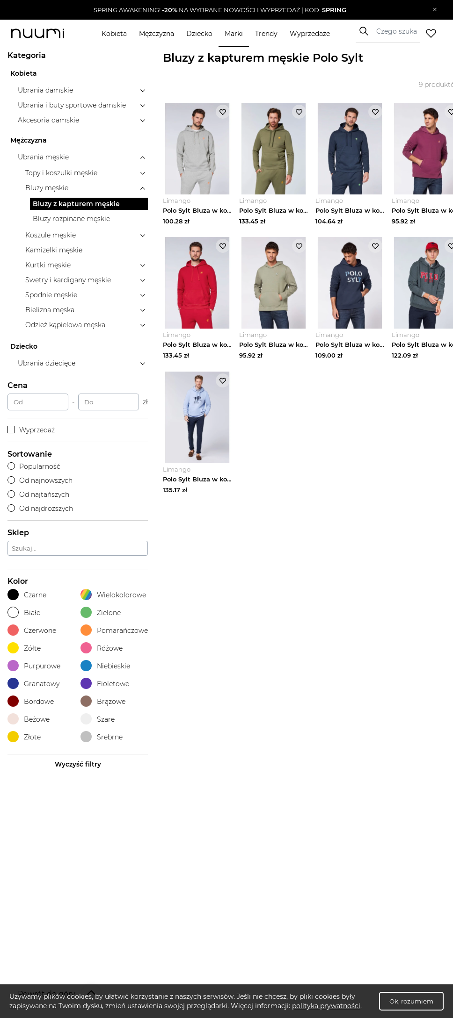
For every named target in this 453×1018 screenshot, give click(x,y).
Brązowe (102, 701)
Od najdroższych (40, 508)
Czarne (26, 594)
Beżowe (28, 719)
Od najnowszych (40, 480)
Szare (97, 719)
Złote (24, 736)
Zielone (100, 612)
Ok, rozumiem (411, 1001)
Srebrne (101, 736)
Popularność (33, 466)
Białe (23, 612)
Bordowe (30, 701)
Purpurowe (33, 665)
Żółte (24, 648)
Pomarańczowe (114, 630)
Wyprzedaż (31, 430)
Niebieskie (105, 665)
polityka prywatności (326, 1006)
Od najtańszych (38, 494)
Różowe (101, 648)
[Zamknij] (435, 10)
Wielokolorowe (113, 594)
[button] (219, 10)
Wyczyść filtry (78, 764)
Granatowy (33, 683)
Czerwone (31, 630)
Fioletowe (104, 683)
